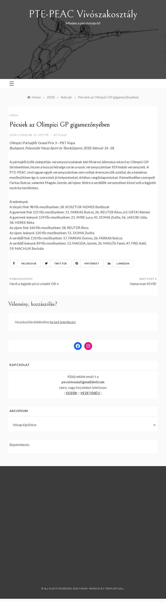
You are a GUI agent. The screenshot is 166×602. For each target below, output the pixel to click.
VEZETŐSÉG (90, 393)
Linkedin (117, 263)
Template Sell (114, 588)
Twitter (55, 263)
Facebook (24, 263)
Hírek (14, 115)
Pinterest (86, 263)
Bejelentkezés (20, 445)
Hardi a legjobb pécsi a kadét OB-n (34, 284)
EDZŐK (71, 393)
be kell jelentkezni (62, 322)
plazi (62, 135)
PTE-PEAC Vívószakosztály (83, 14)
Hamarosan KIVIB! (143, 284)
